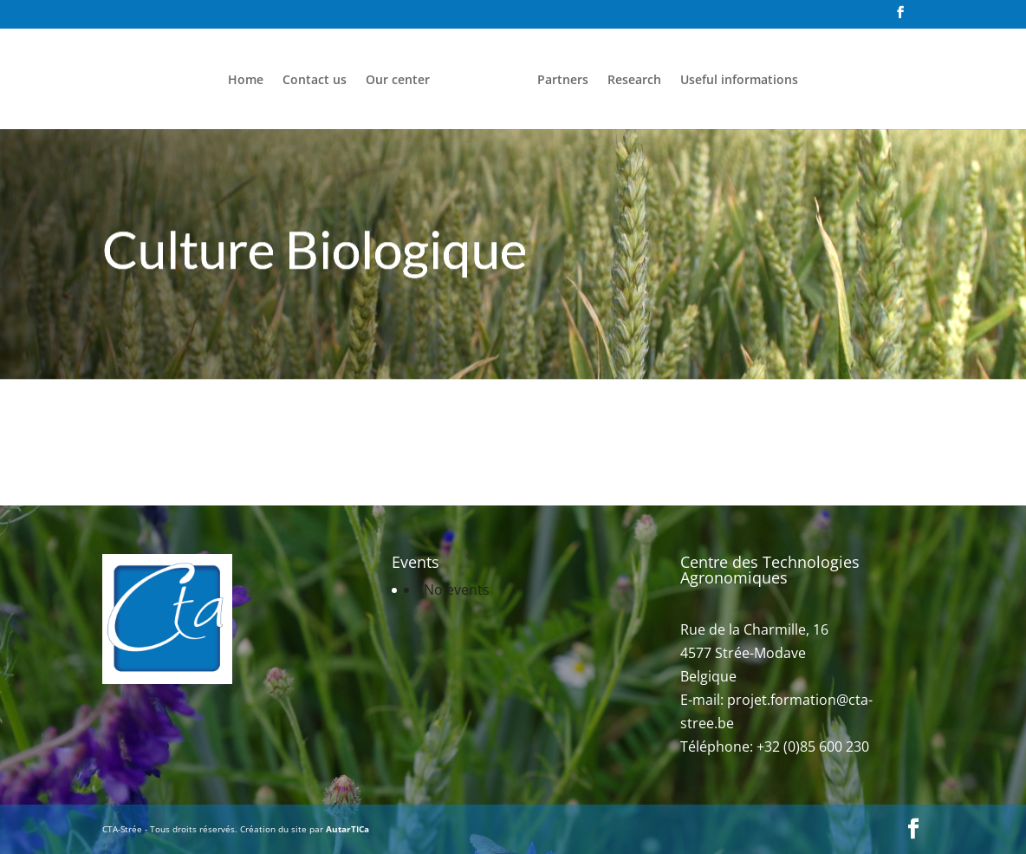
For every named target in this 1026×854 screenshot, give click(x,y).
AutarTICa (347, 829)
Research (634, 81)
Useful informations (739, 81)
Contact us (314, 81)
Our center (398, 81)
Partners (562, 81)
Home (245, 81)
